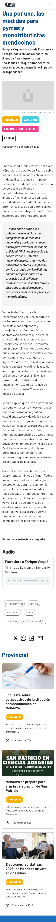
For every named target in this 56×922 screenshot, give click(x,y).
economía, (33, 603)
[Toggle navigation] (50, 3)
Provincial (11, 119)
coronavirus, (11, 621)
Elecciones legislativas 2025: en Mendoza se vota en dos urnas (26, 868)
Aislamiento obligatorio (20, 129)
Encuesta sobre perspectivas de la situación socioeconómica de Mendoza (28, 701)
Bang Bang (31, 119)
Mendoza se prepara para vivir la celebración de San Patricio (26, 786)
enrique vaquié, (12, 612)
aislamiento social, (32, 621)
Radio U (9, 138)
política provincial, (14, 603)
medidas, (29, 612)
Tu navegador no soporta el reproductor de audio (28, 581)
